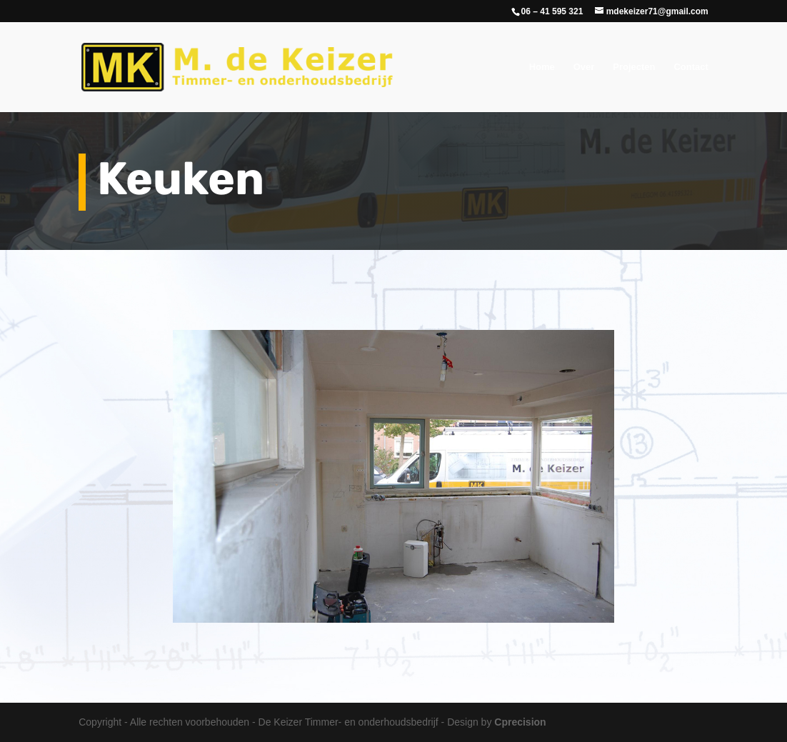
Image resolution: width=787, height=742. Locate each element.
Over (584, 67)
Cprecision (520, 722)
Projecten (634, 67)
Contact (690, 67)
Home (542, 67)
